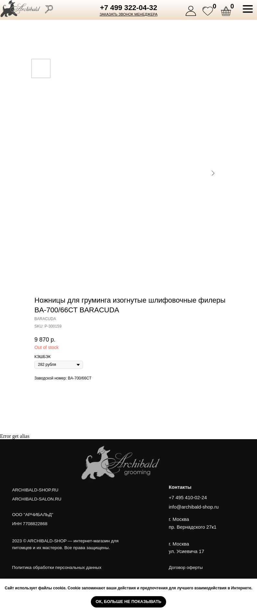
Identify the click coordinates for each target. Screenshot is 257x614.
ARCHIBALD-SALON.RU (36, 499)
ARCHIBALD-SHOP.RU (35, 490)
